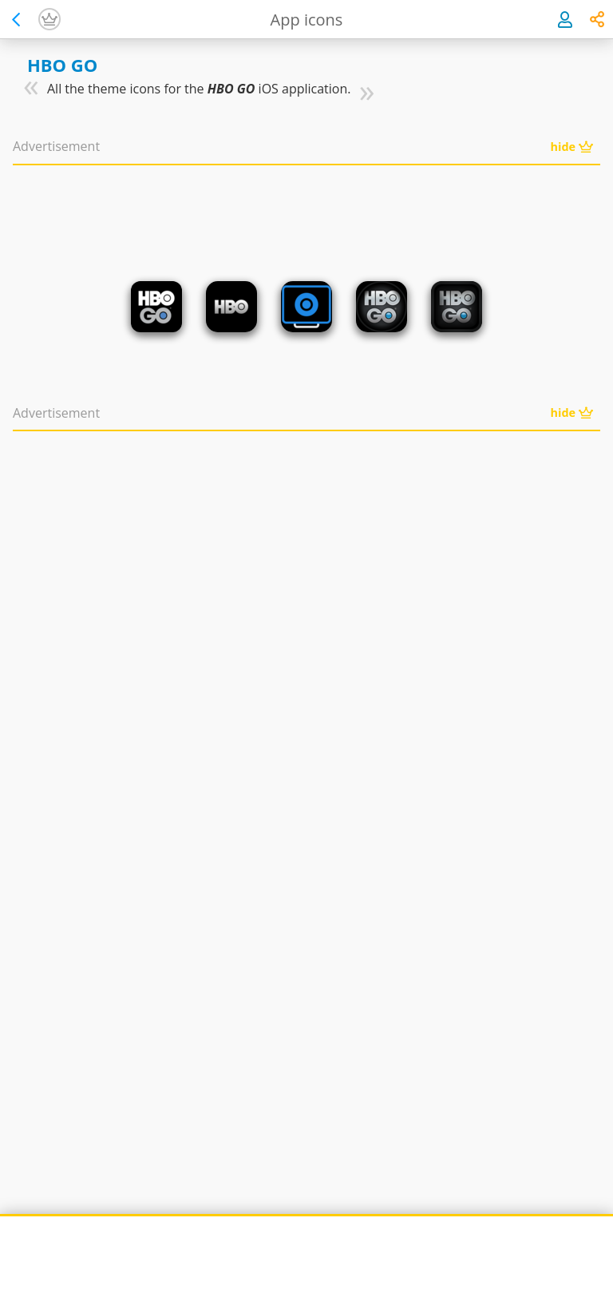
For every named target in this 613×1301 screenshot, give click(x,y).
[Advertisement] (306, 208)
